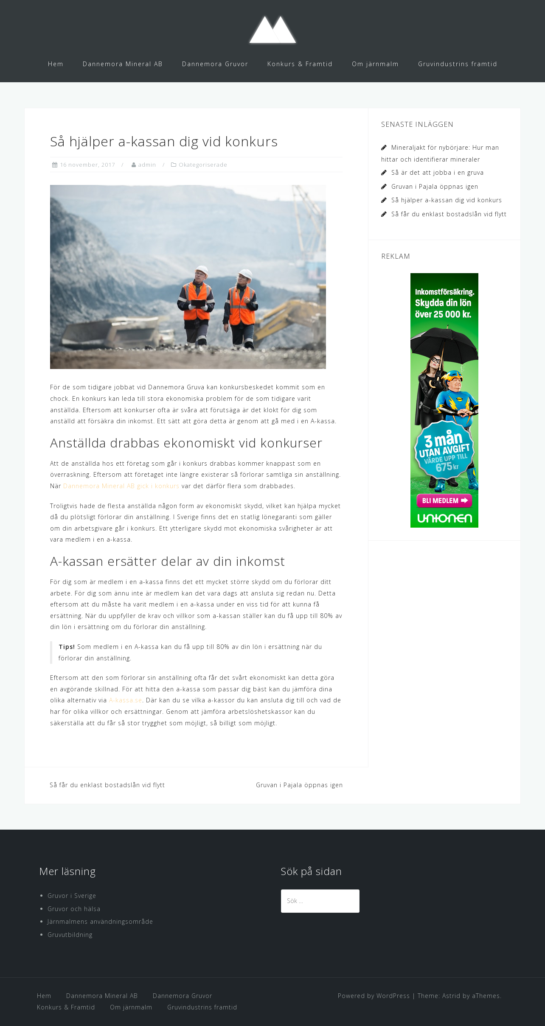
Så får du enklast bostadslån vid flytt (107, 785)
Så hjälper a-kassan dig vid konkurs (446, 200)
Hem (56, 64)
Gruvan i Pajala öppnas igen (299, 785)
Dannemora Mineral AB (123, 64)
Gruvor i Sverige (72, 896)
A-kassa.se (125, 700)
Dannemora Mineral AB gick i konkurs (121, 486)
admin (147, 164)
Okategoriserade (203, 164)
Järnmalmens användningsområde (100, 921)
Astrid (451, 996)
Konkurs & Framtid (300, 64)
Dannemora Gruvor (215, 64)
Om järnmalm (375, 64)
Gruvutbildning (70, 935)
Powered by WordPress (374, 996)
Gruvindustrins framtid (457, 64)
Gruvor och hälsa (74, 909)
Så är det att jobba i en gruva (437, 172)
